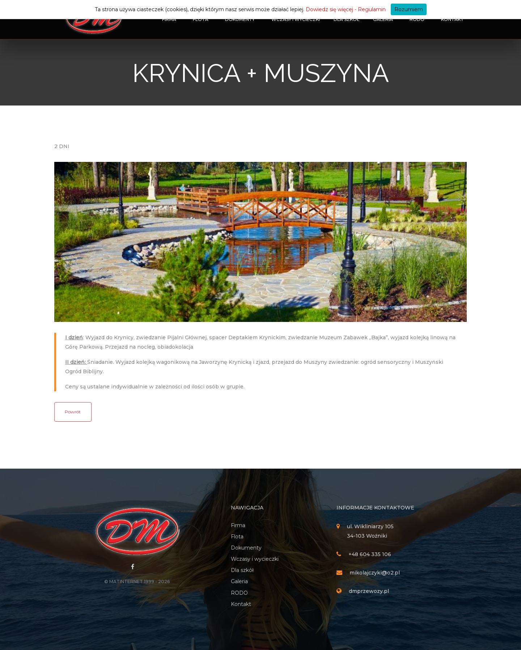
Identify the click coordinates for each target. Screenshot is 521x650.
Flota (200, 19)
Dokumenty (240, 19)
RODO (417, 19)
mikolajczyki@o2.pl (375, 572)
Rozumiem (408, 9)
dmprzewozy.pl (369, 591)
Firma (169, 19)
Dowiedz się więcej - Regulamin (346, 9)
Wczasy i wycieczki (295, 19)
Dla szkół (346, 19)
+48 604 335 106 (369, 554)
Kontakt (452, 19)
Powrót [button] (73, 411)
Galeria (383, 19)
